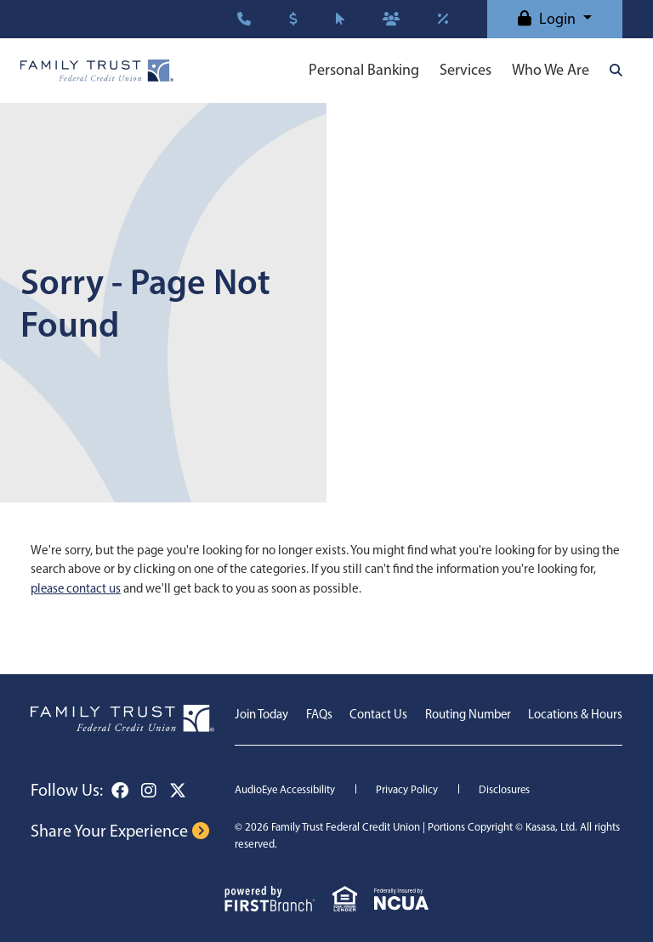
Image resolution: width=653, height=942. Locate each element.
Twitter (177, 790)
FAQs (318, 714)
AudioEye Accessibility (286, 789)
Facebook (119, 790)
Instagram (148, 790)
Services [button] (465, 69)
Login (557, 18)
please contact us (77, 588)
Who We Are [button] (550, 69)
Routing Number (466, 714)
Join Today (262, 714)
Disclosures (506, 789)
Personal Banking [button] (364, 69)
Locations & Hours (574, 714)
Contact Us (377, 714)
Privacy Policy (409, 789)
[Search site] (616, 70)
